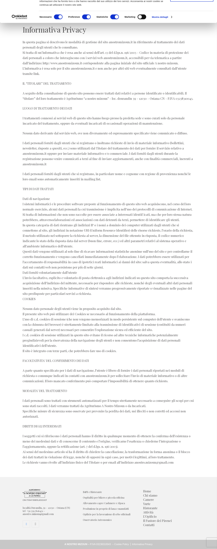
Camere (148, 499)
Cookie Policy (121, 544)
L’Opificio (150, 516)
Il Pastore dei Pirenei (157, 521)
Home (147, 491)
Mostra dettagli (160, 37)
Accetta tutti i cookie (192, 8)
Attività (148, 512)
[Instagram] (35, 524)
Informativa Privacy (142, 544)
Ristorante (150, 508)
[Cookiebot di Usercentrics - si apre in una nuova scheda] (19, 37)
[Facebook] (26, 524)
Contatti (148, 525)
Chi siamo (150, 495)
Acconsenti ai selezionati (191, 18)
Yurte (146, 504)
